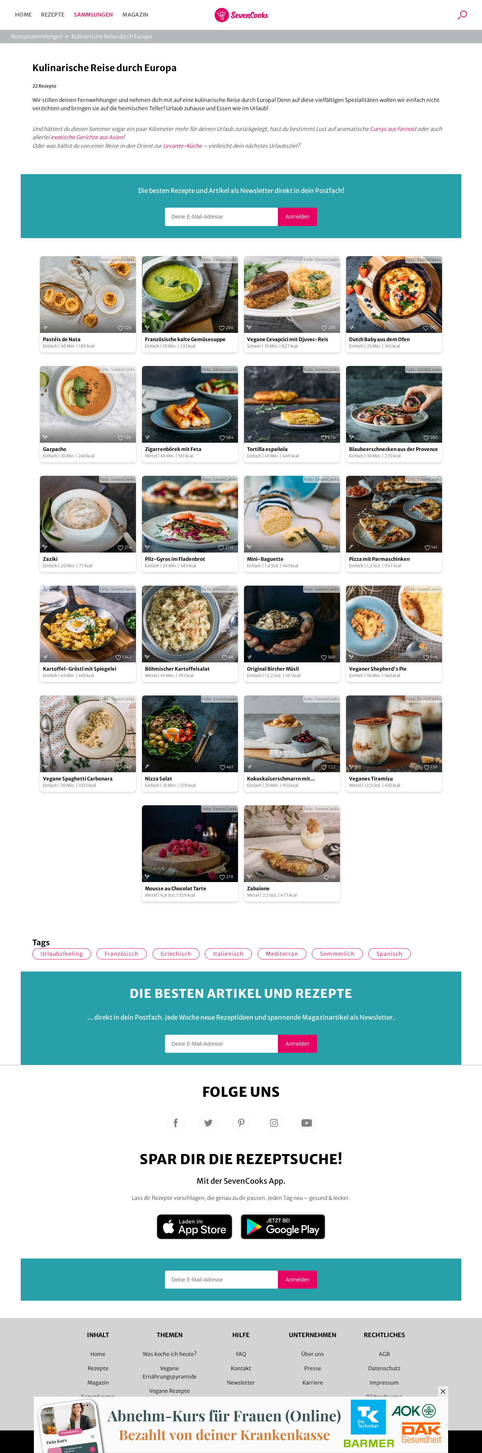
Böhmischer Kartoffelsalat (177, 669)
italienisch (228, 953)
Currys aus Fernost (393, 129)
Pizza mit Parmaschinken (379, 559)
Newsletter (241, 1382)
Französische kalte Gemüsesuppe (185, 339)
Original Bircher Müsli (273, 669)
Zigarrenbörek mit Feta (173, 449)
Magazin (135, 14)
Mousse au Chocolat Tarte (175, 888)
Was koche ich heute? (170, 1354)
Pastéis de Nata (62, 339)
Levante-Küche (182, 146)
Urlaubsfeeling (62, 953)
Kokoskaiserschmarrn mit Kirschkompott (278, 779)
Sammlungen (93, 14)
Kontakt (241, 1368)
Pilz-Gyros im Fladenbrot (175, 559)
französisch (122, 953)
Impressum (384, 1382)
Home (23, 14)
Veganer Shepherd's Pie (378, 669)
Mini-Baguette (265, 559)
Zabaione (258, 888)
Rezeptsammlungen (37, 36)
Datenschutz (384, 1368)
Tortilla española (267, 449)
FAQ (241, 1354)
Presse (312, 1368)
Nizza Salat (158, 779)
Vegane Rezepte (169, 1391)
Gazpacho (54, 449)
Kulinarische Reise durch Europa (112, 36)
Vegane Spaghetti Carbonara (78, 779)
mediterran (282, 953)
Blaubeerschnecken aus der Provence (393, 449)
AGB (384, 1354)
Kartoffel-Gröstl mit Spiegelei (79, 669)
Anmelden (297, 217)
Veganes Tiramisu (371, 779)
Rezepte (52, 14)
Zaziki (50, 559)
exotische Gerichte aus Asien (87, 137)
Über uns (312, 1354)
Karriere (312, 1382)
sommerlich (337, 953)
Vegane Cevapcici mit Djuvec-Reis (287, 339)
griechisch (176, 953)
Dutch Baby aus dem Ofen (379, 339)
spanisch (390, 953)
